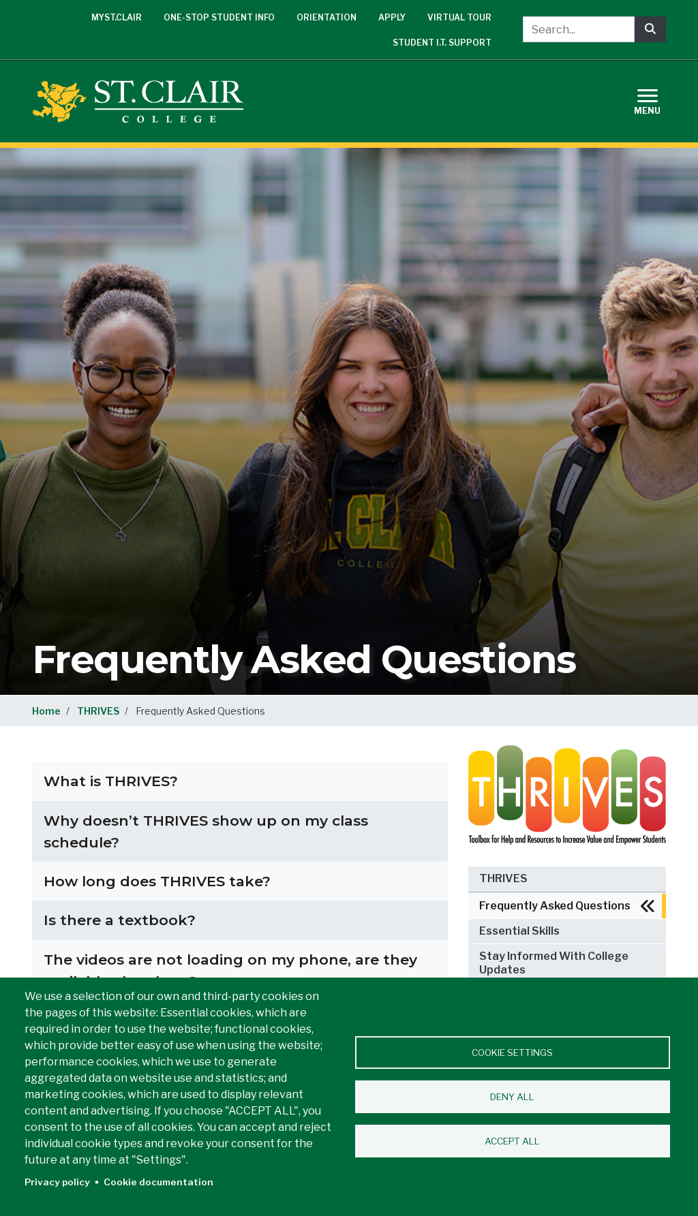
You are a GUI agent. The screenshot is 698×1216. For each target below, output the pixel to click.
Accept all (512, 1141)
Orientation (326, 17)
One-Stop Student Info (219, 17)
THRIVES (98, 711)
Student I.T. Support (442, 42)
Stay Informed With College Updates (553, 963)
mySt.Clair (116, 17)
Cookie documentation (158, 1181)
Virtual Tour (459, 17)
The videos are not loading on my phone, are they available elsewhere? (230, 970)
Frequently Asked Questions (555, 905)
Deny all (512, 1096)
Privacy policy (57, 1181)
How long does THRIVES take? (157, 881)
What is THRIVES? (111, 781)
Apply (392, 17)
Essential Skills (519, 930)
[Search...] (579, 29)
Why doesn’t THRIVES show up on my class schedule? (206, 831)
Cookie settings (512, 1052)
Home (46, 711)
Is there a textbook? (120, 920)
